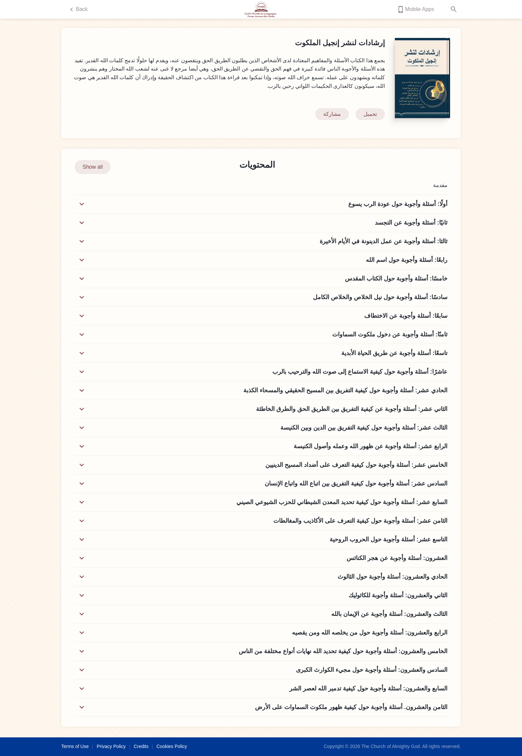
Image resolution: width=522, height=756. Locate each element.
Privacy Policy (111, 746)
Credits (141, 746)
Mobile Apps (415, 9)
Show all (93, 167)
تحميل (370, 114)
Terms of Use (75, 746)
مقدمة (435, 185)
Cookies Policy (171, 746)
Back (78, 9)
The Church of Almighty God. (391, 746)
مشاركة (332, 114)
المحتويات (257, 165)
